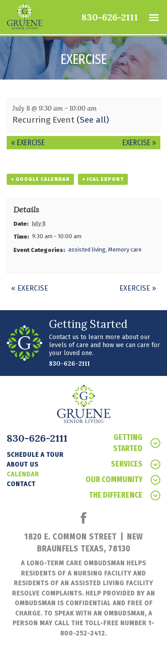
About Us (22, 464)
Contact (21, 484)
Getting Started (136, 442)
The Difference (124, 495)
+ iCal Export (103, 179)
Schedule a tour (35, 455)
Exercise (28, 143)
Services (135, 464)
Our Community (123, 480)
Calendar (23, 474)
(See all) (93, 120)
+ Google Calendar (40, 179)
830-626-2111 (109, 17)
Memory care (125, 249)
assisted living (87, 249)
